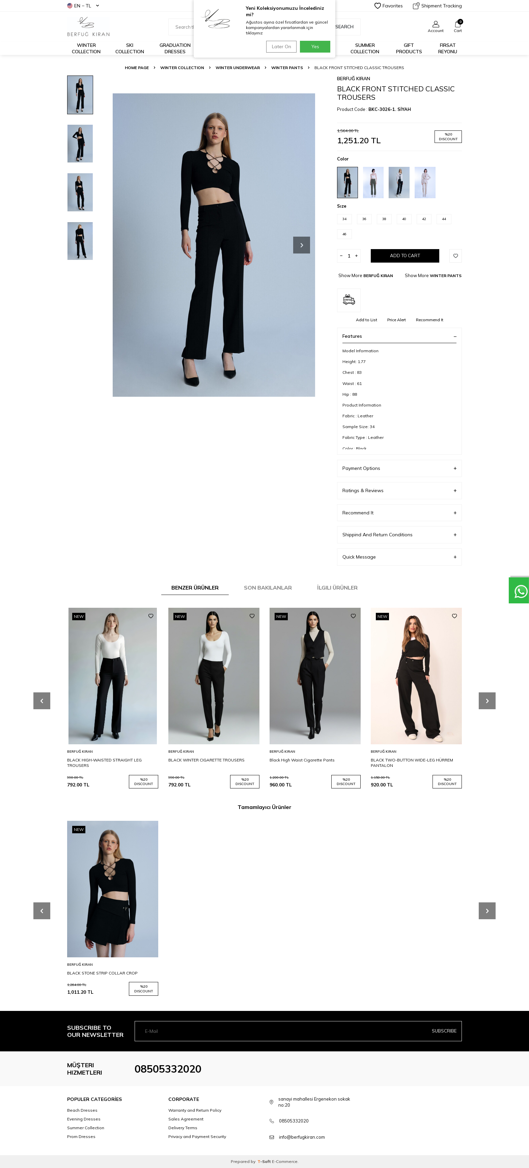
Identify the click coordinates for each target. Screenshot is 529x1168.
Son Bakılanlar (268, 587)
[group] (214, 245)
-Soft (264, 1161)
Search (341, 27)
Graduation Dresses (175, 48)
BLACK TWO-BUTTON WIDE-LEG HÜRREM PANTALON (412, 762)
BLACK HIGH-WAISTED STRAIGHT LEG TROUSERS (104, 762)
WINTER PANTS (287, 67)
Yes (315, 46)
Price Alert (396, 319)
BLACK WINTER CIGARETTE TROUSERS (206, 759)
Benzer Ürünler (195, 587)
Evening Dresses (84, 1118)
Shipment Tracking (437, 5)
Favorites (388, 5)
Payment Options (399, 468)
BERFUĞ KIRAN (353, 79)
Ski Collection (129, 48)
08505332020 (168, 1068)
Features (399, 336)
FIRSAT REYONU (447, 48)
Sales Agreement (185, 1118)
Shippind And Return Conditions (399, 535)
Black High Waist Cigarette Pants (302, 759)
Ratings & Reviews (399, 490)
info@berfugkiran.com (302, 1137)
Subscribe (443, 1031)
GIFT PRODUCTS (409, 48)
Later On (279, 46)
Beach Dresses (82, 1110)
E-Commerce (285, 1161)
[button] (301, 245)
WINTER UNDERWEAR (238, 67)
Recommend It (429, 319)
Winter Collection (86, 48)
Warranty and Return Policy (194, 1110)
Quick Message (399, 557)
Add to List (366, 319)
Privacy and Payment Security (197, 1136)
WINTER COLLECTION (182, 67)
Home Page (137, 67)
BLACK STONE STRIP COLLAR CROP (102, 973)
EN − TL (83, 6)
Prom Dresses (81, 1136)
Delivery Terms (182, 1127)
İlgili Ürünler (337, 587)
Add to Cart (405, 256)
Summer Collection (365, 48)
